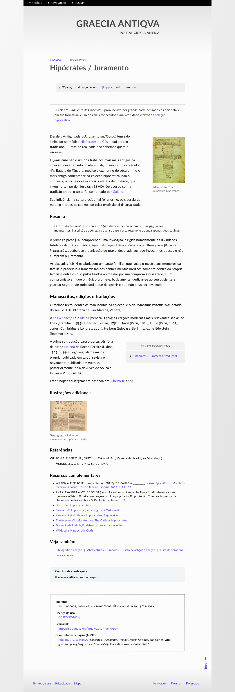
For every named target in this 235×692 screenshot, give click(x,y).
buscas (79, 3)
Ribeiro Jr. (117, 381)
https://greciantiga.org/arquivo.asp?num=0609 (88, 628)
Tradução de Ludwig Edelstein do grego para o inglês (89, 525)
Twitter (176, 683)
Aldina (84, 318)
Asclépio (108, 245)
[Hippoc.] (111, 87)
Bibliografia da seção (69, 550)
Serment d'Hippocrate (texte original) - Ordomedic (88, 510)
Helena (69, 347)
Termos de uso (42, 683)
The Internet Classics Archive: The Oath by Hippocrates (91, 520)
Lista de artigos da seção (139, 550)
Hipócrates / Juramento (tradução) (154, 356)
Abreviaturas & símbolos (103, 550)
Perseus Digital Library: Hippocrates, (87, 515)
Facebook (192, 683)
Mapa (77, 683)
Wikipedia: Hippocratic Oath (74, 530)
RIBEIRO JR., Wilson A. (73, 639)
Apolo (96, 245)
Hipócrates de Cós (94, 142)
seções (37, 3)
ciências (55, 59)
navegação (58, 3)
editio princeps (63, 318)
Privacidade (62, 683)
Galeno (118, 192)
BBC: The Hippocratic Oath (73, 505)
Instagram (159, 683)
